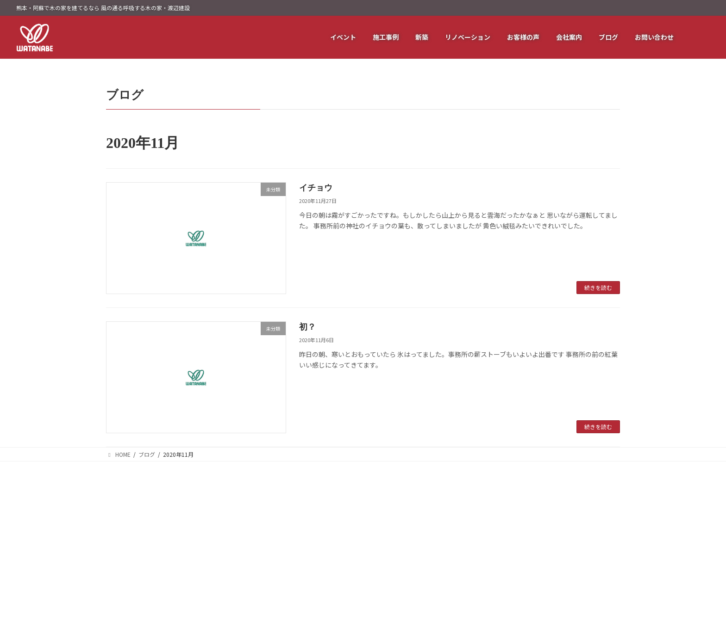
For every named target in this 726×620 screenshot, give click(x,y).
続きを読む (598, 287)
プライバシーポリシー (572, 532)
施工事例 (392, 518)
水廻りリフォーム (479, 532)
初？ (307, 326)
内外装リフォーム (479, 546)
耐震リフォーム (476, 504)
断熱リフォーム (476, 490)
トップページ (397, 490)
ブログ (552, 518)
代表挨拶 (555, 504)
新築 (386, 546)
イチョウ (315, 187)
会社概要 (555, 490)
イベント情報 (397, 504)
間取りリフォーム (479, 560)
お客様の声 (395, 532)
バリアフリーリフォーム (487, 518)
